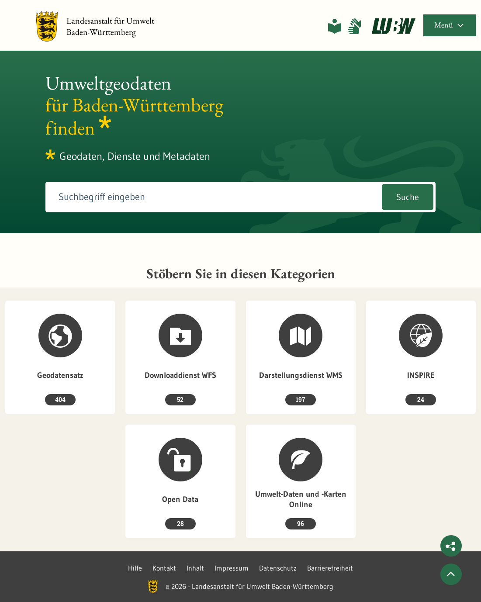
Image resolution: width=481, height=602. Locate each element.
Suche (407, 197)
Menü (449, 25)
